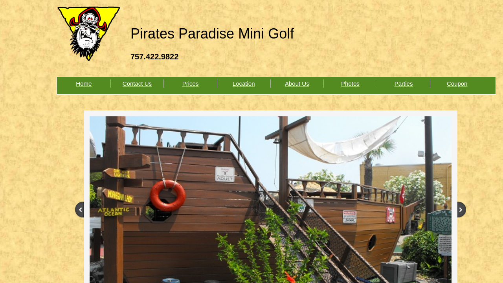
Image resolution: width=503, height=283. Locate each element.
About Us (297, 83)
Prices (190, 83)
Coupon (457, 83)
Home (84, 83)
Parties (404, 83)
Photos (350, 83)
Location (244, 83)
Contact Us (137, 83)
